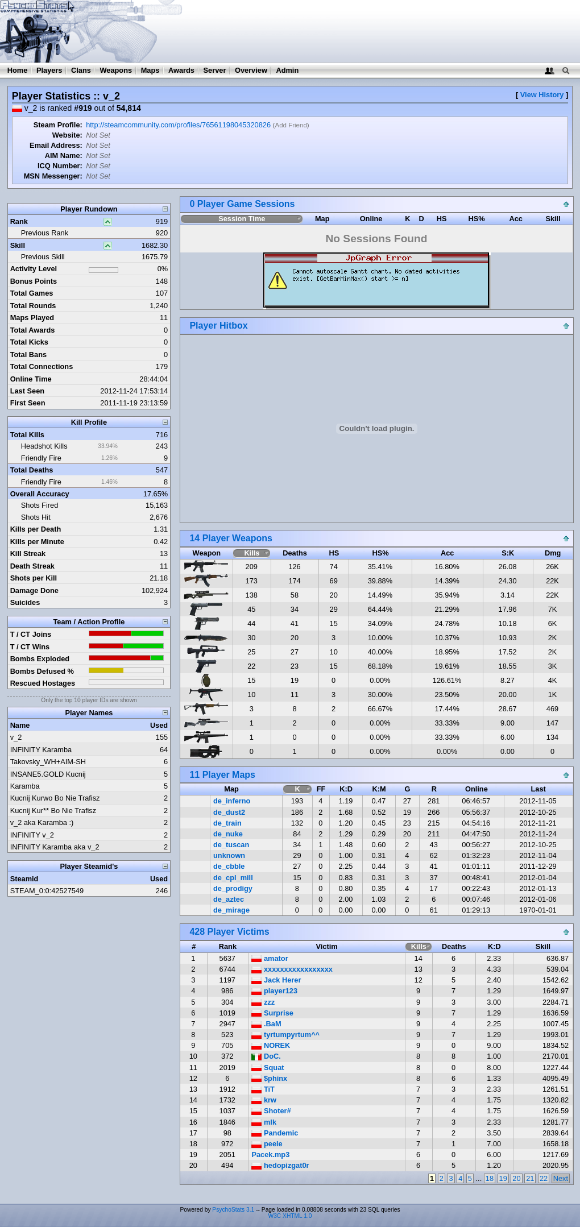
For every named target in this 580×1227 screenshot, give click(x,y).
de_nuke (228, 834)
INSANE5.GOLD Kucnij (48, 774)
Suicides (25, 602)
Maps (150, 70)
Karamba (25, 786)
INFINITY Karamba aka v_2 (55, 847)
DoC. (265, 1056)
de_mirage (231, 910)
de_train (227, 823)
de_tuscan (231, 844)
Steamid (24, 878)
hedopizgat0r (280, 1165)
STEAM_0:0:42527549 (47, 890)
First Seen (27, 403)
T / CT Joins (31, 634)
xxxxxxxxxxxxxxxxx (292, 969)
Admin (287, 70)
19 (503, 1178)
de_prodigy (232, 888)
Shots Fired (39, 505)
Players (49, 70)
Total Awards (32, 330)
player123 (274, 990)
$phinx (269, 1078)
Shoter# (271, 1110)
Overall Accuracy (39, 494)
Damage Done (34, 590)
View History (542, 94)
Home (17, 70)
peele (266, 1143)
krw (263, 1100)
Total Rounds (33, 305)
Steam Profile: (58, 125)
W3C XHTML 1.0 (290, 1216)
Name (20, 725)
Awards (181, 70)
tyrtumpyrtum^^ (285, 1034)
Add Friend (290, 125)
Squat (267, 1067)
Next (560, 1178)
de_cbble (229, 866)
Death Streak (32, 566)
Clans (81, 70)
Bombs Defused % (42, 671)
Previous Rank (44, 233)
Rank (19, 221)
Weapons (116, 70)
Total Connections (41, 366)
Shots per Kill (33, 578)
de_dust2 (229, 812)
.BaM (266, 1023)
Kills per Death (35, 529)
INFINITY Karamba (41, 749)
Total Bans (28, 354)
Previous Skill (43, 256)
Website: (67, 135)
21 (530, 1178)
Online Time (31, 379)
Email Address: (56, 145)
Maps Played (32, 317)
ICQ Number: (60, 165)
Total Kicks (29, 342)
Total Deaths (31, 470)
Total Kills (27, 434)
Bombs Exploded (40, 658)
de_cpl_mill (233, 877)
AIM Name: (63, 155)
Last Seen (27, 391)
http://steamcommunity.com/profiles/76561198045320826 (178, 125)
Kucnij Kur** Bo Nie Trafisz (53, 810)
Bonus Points (33, 281)
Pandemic (274, 1133)
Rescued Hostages (43, 683)
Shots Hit (36, 517)
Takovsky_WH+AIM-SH (48, 761)
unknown (229, 855)
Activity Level (33, 268)
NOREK (270, 1045)
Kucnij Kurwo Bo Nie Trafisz (55, 798)
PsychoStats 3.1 (233, 1210)
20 (516, 1178)
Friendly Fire (41, 458)
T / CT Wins (30, 646)
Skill (17, 245)
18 (490, 1178)
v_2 (16, 737)
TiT (263, 1089)
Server (215, 70)
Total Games (31, 293)
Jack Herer (276, 980)
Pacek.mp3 (270, 1154)
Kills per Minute (37, 541)
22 (544, 1178)
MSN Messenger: (53, 176)
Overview (251, 70)
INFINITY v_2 (32, 835)
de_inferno (231, 801)
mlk (263, 1122)
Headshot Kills (44, 446)
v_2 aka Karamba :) (42, 822)
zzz (263, 1002)
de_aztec (228, 899)
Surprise (272, 1013)
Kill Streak (28, 553)
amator (269, 958)
